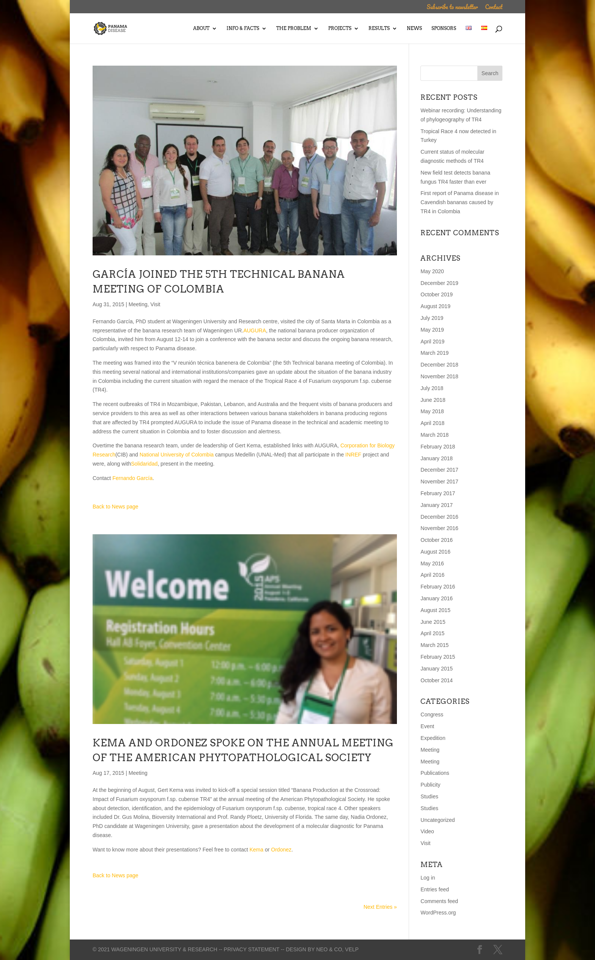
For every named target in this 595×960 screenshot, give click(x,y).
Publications (434, 773)
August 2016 (435, 552)
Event (427, 726)
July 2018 (431, 388)
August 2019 (435, 306)
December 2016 (439, 517)
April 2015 (432, 633)
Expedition (432, 738)
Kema (256, 850)
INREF (353, 455)
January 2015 (436, 669)
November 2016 (439, 528)
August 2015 (435, 610)
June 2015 (432, 622)
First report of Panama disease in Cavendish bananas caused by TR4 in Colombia (459, 202)
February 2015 (437, 657)
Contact (493, 7)
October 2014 (436, 680)
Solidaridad (144, 464)
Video (427, 831)
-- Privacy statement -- (251, 949)
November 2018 (439, 376)
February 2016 (437, 587)
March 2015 (434, 645)
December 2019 (439, 283)
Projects (339, 28)
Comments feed (439, 901)
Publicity (430, 785)
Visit (155, 304)
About (201, 28)
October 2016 (436, 540)
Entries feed (434, 889)
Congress (431, 714)
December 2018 (439, 365)
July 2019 (431, 318)
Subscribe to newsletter (452, 7)
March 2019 (434, 353)
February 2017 (437, 493)
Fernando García (132, 478)
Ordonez (281, 850)
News (414, 28)
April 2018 (432, 423)
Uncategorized (437, 820)
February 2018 (437, 447)
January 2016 (436, 598)
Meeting (138, 304)
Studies (429, 796)
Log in (427, 878)
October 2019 (436, 294)
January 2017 (436, 505)
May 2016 (432, 563)
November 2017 (439, 481)
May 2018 (432, 411)
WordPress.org (438, 913)
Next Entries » (380, 907)
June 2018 (432, 400)
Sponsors (443, 28)
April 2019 (432, 341)
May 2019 (432, 330)
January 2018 (436, 458)
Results (379, 28)
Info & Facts (243, 28)
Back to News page (116, 507)
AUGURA (254, 330)
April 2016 (432, 575)
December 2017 (439, 470)
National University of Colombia (177, 455)
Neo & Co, (329, 949)
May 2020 (432, 271)
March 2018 (434, 435)
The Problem (293, 28)
